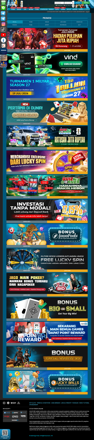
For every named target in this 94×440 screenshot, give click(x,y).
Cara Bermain (55, 403)
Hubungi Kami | (75, 5)
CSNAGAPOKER (3, 13)
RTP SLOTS (32, 403)
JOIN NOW (67, 50)
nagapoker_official (3, 8)
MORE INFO (26, 50)
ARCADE (31, 8)
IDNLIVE (19, 8)
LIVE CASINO (25, 9)
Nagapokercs (3, 18)
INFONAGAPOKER (3, 40)
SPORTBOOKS (44, 9)
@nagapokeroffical (3, 29)
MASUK (78, 2)
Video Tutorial (84, 403)
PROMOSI (81, 9)
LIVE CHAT (3, 45)
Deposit (69, 9)
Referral (75, 9)
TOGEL (37, 8)
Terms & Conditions (43, 403)
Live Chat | (67, 5)
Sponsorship (33, 405)
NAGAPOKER (32, 411)
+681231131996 (3, 2)
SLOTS (57, 8)
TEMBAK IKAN (63, 9)
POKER (13, 8)
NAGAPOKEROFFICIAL (3, 34)
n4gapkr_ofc (3, 24)
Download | (60, 5)
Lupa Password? (85, 5)
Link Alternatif (66, 403)
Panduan (75, 403)
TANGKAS (51, 9)
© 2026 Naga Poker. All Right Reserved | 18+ (41, 435)
